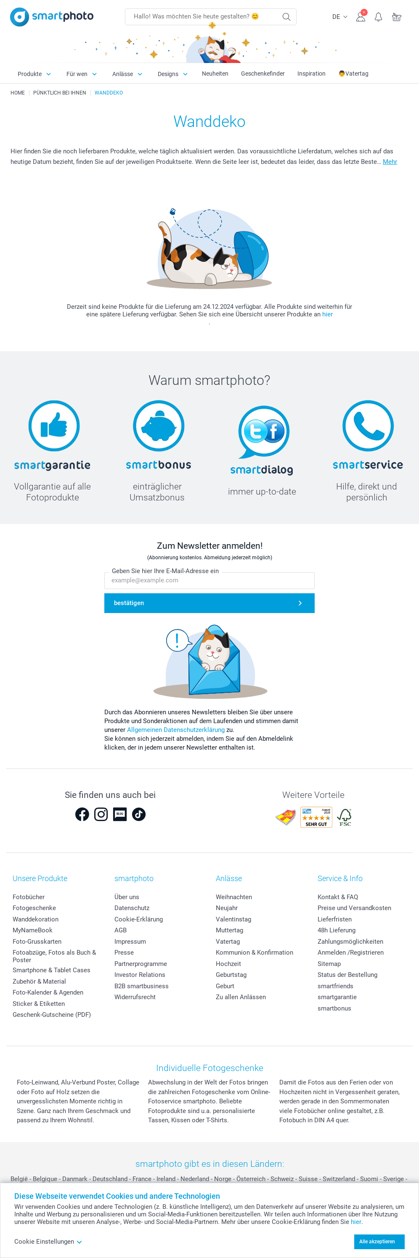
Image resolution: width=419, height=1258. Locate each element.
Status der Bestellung (347, 975)
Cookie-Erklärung (138, 919)
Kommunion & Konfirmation (254, 952)
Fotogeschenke (34, 908)
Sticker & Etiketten (39, 1004)
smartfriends (335, 986)
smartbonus (334, 1008)
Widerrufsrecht (135, 997)
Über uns (126, 897)
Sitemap (329, 964)
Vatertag (228, 941)
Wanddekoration (35, 919)
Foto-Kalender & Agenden (48, 992)
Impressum (130, 941)
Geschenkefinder (263, 73)
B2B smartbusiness (141, 986)
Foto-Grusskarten (37, 941)
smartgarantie (337, 997)
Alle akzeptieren (377, 1242)
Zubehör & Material (39, 981)
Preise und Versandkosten (354, 908)
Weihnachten (234, 897)
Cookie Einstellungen (48, 1241)
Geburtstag (231, 975)
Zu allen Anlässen (241, 997)
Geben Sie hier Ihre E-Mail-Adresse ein (165, 571)
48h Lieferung (336, 930)
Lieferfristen (335, 919)
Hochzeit (228, 964)
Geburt (225, 986)
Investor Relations (139, 975)
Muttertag (229, 930)
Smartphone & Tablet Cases (51, 970)
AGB (120, 930)
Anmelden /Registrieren (351, 952)
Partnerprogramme (140, 964)
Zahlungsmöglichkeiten (350, 941)
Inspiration (311, 73)
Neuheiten (215, 73)
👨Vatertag (353, 73)
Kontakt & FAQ (338, 897)
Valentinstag (233, 919)
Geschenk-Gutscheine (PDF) (52, 1015)
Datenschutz (131, 908)
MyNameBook (33, 930)
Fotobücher (29, 897)
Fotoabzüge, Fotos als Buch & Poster (54, 956)
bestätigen (129, 603)
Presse (124, 952)
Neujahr (227, 908)
